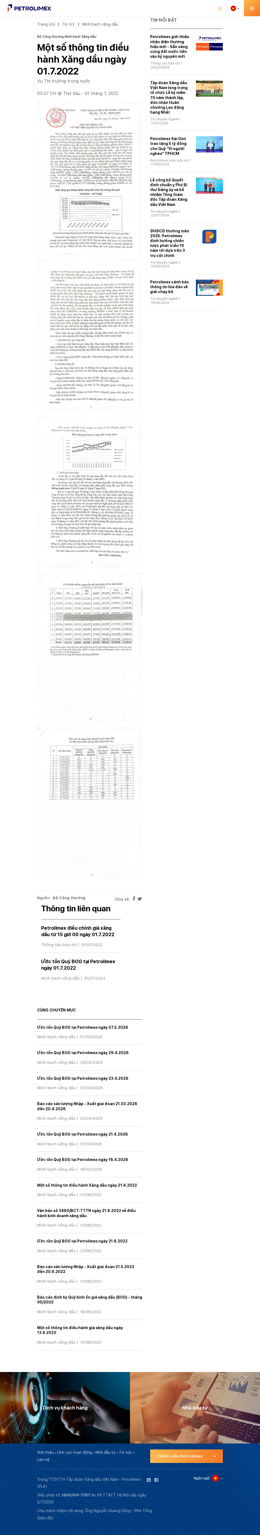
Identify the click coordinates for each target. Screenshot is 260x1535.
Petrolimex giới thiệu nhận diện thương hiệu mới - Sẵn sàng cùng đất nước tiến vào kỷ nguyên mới (169, 47)
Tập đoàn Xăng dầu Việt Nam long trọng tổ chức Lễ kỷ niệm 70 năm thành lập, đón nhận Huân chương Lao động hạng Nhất (169, 97)
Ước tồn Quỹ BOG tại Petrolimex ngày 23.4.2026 (82, 1078)
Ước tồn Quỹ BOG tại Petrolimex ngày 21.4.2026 (82, 1134)
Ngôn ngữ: (202, 1478)
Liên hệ (43, 1460)
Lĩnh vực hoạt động (74, 1452)
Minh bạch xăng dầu (100, 24)
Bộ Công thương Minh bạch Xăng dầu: (67, 37)
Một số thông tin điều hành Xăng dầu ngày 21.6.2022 (87, 1185)
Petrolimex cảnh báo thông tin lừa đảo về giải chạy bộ (169, 287)
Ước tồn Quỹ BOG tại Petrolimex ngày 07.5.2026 (82, 1027)
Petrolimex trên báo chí (169, 160)
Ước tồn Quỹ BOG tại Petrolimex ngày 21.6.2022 (82, 1241)
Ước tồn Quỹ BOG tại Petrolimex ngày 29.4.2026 (83, 1053)
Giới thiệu (45, 1452)
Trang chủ (46, 24)
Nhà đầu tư (105, 1452)
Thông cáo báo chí (59, 945)
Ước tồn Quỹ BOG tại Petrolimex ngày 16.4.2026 (82, 1159)
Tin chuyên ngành (164, 119)
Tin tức (68, 24)
